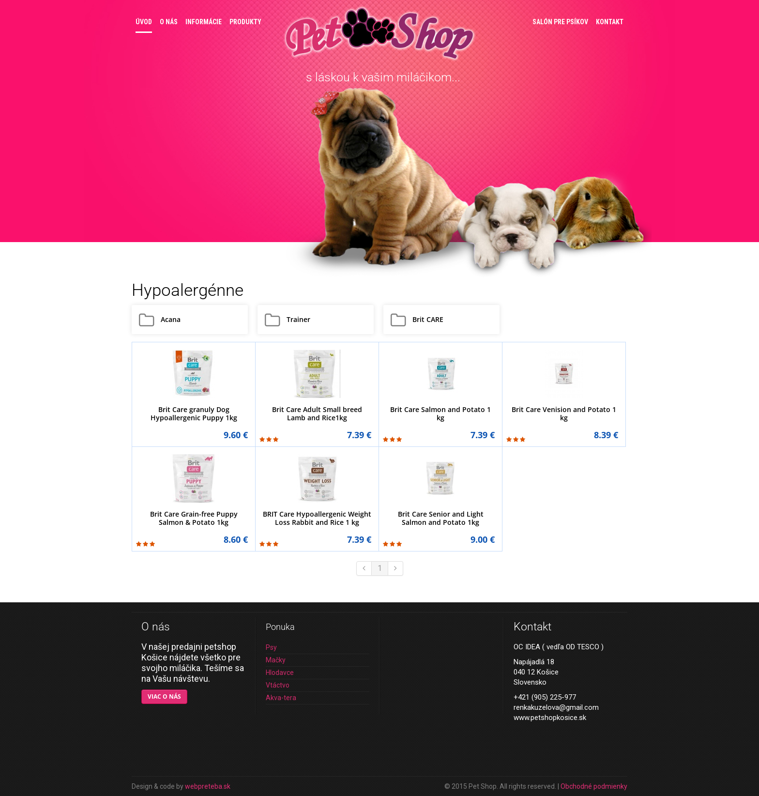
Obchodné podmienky (594, 786)
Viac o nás (164, 696)
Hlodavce (280, 672)
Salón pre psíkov (560, 22)
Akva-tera (281, 698)
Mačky (276, 660)
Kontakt (609, 22)
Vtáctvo (277, 685)
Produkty (245, 22)
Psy (271, 647)
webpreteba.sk (207, 786)
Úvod (144, 22)
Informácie (203, 22)
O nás (169, 22)
